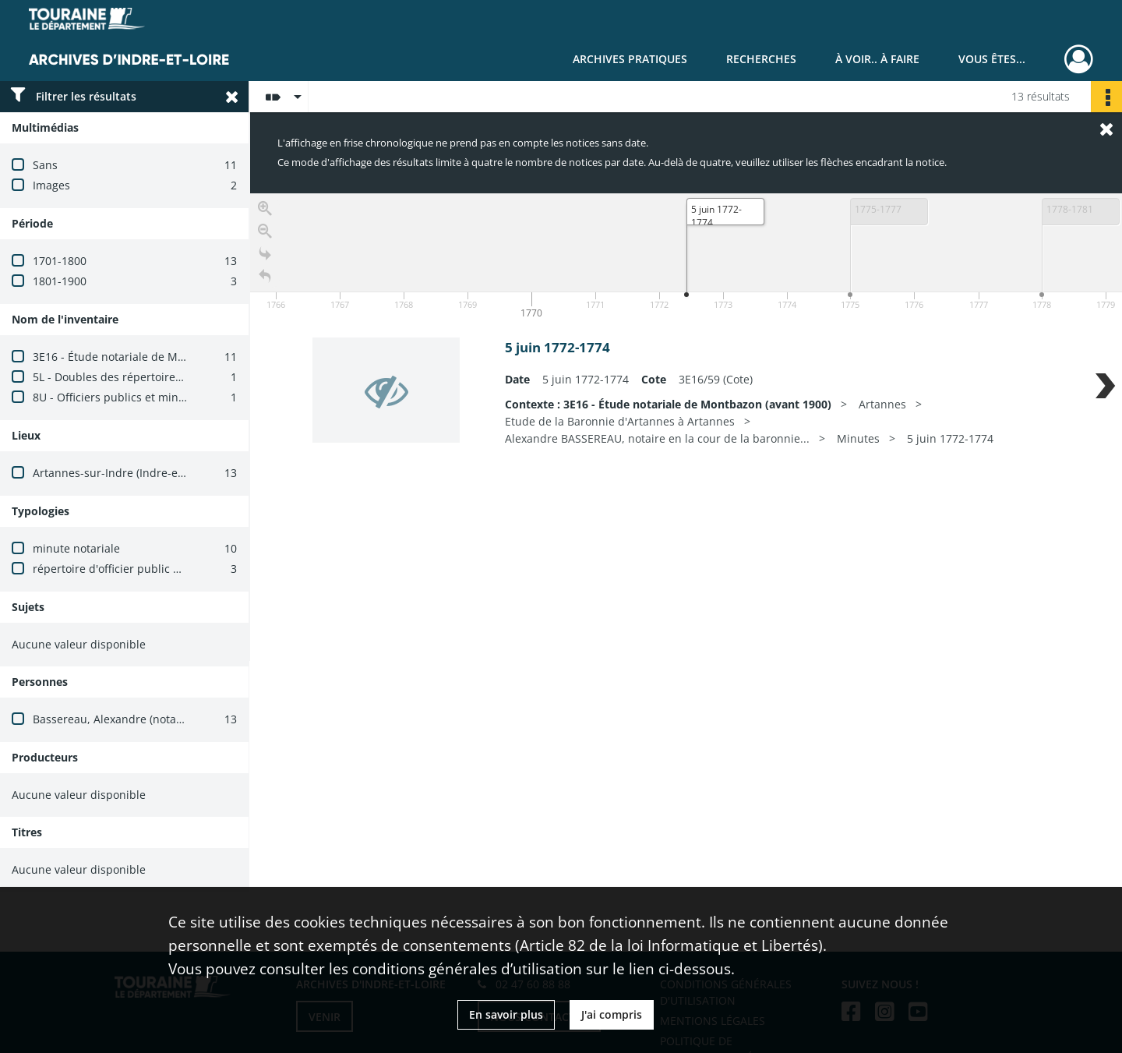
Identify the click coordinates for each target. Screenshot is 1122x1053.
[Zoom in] (265, 208)
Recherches (761, 58)
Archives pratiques (630, 58)
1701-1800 (59, 260)
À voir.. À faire (877, 58)
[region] (686, 427)
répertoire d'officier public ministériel (131, 568)
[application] (686, 258)
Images (51, 185)
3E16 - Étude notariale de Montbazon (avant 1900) (163, 356)
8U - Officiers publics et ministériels (126, 397)
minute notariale (76, 548)
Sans (45, 164)
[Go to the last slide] (265, 253)
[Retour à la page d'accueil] (265, 276)
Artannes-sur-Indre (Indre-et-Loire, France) (144, 472)
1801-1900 (59, 281)
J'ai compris (611, 1014)
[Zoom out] (265, 231)
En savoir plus (506, 1014)
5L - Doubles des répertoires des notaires (141, 376)
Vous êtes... (991, 58)
